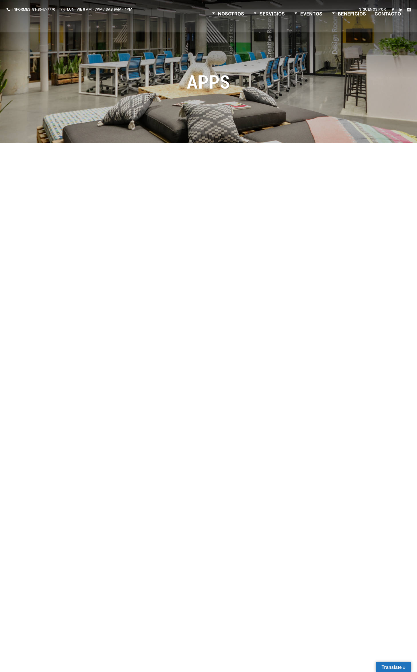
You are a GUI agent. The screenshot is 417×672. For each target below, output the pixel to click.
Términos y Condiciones (220, 662)
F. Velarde (282, 662)
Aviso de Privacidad (176, 662)
